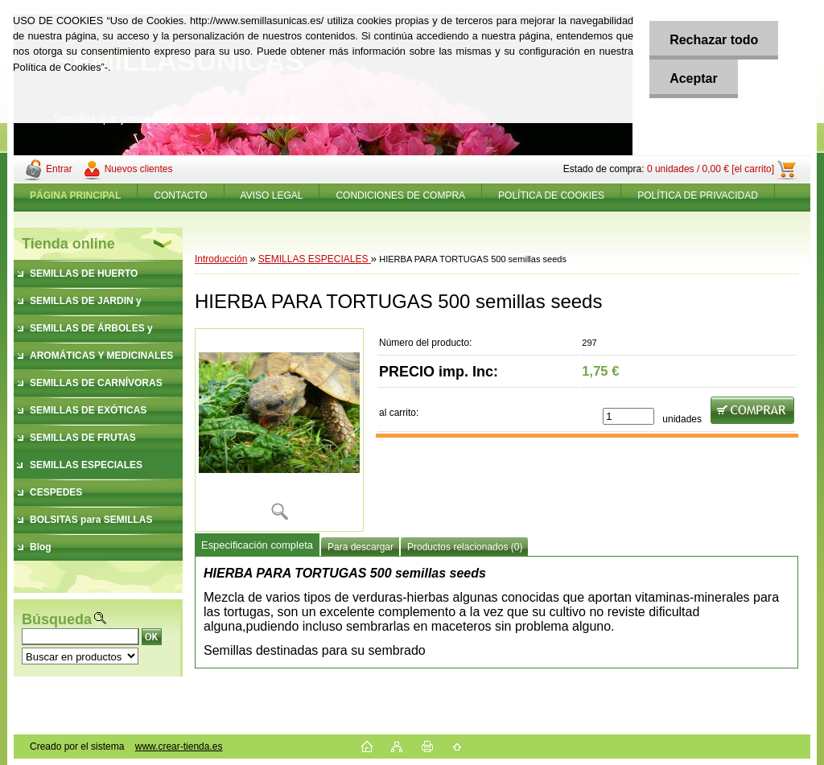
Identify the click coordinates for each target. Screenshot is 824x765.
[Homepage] (76, 195)
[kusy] (628, 416)
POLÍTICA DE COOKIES (551, 195)
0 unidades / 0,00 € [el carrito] (710, 169)
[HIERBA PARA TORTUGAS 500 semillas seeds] (279, 430)
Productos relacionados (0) (464, 547)
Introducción (221, 259)
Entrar (59, 169)
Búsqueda (57, 619)
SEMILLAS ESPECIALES (314, 259)
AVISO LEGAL (272, 195)
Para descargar (360, 547)
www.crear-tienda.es (179, 746)
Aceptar (694, 78)
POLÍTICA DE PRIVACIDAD (697, 195)
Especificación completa (257, 545)
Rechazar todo (714, 40)
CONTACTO (180, 195)
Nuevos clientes (139, 169)
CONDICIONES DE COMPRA (400, 195)
